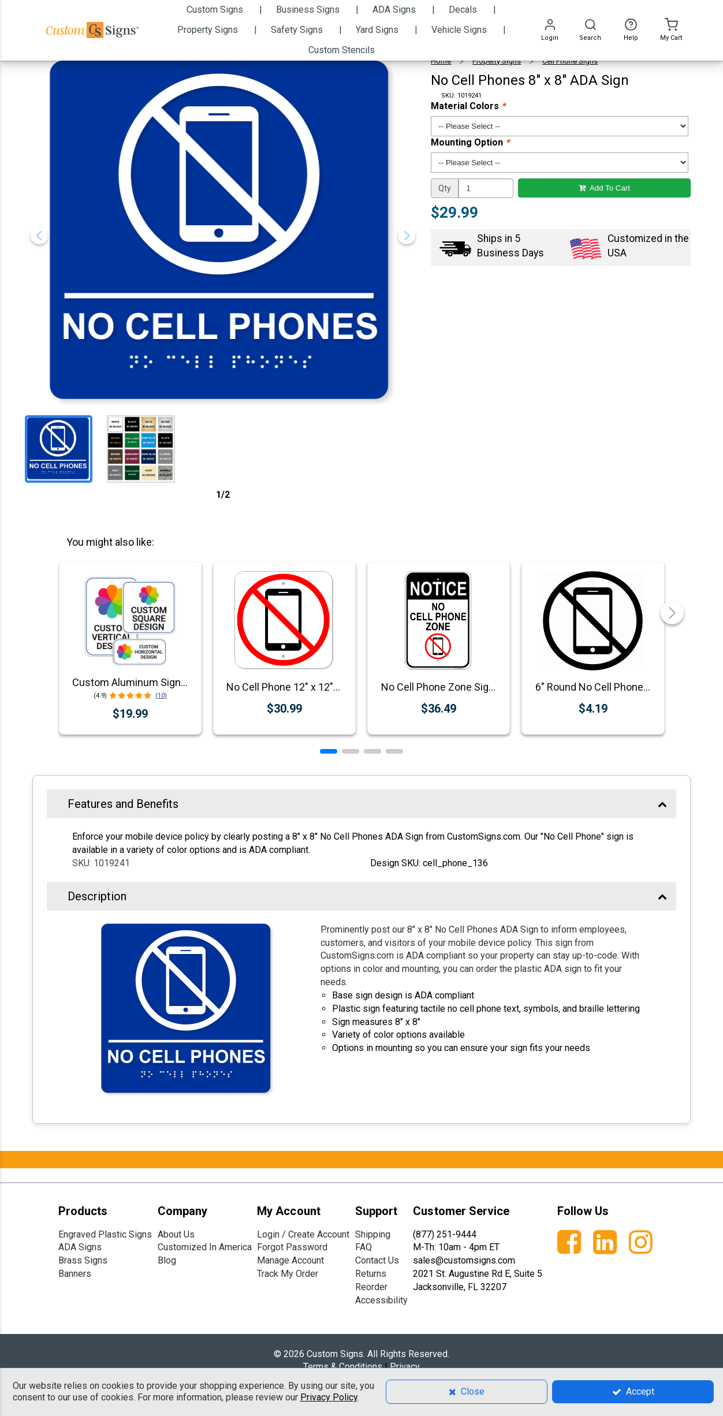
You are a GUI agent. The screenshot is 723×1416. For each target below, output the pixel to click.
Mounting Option (470, 142)
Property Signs (496, 61)
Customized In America (205, 1247)
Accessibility (381, 1300)
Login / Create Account (303, 1234)
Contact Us (377, 1260)
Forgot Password (292, 1247)
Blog (167, 1260)
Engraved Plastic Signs (105, 1234)
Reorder (371, 1286)
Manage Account (290, 1260)
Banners (74, 1273)
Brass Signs (82, 1260)
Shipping (372, 1234)
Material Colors (468, 105)
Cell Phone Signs (570, 61)
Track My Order (287, 1273)
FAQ (363, 1247)
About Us (176, 1234)
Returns (370, 1273)
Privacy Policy (328, 1397)
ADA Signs (80, 1247)
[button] (328, 751)
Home (441, 61)
